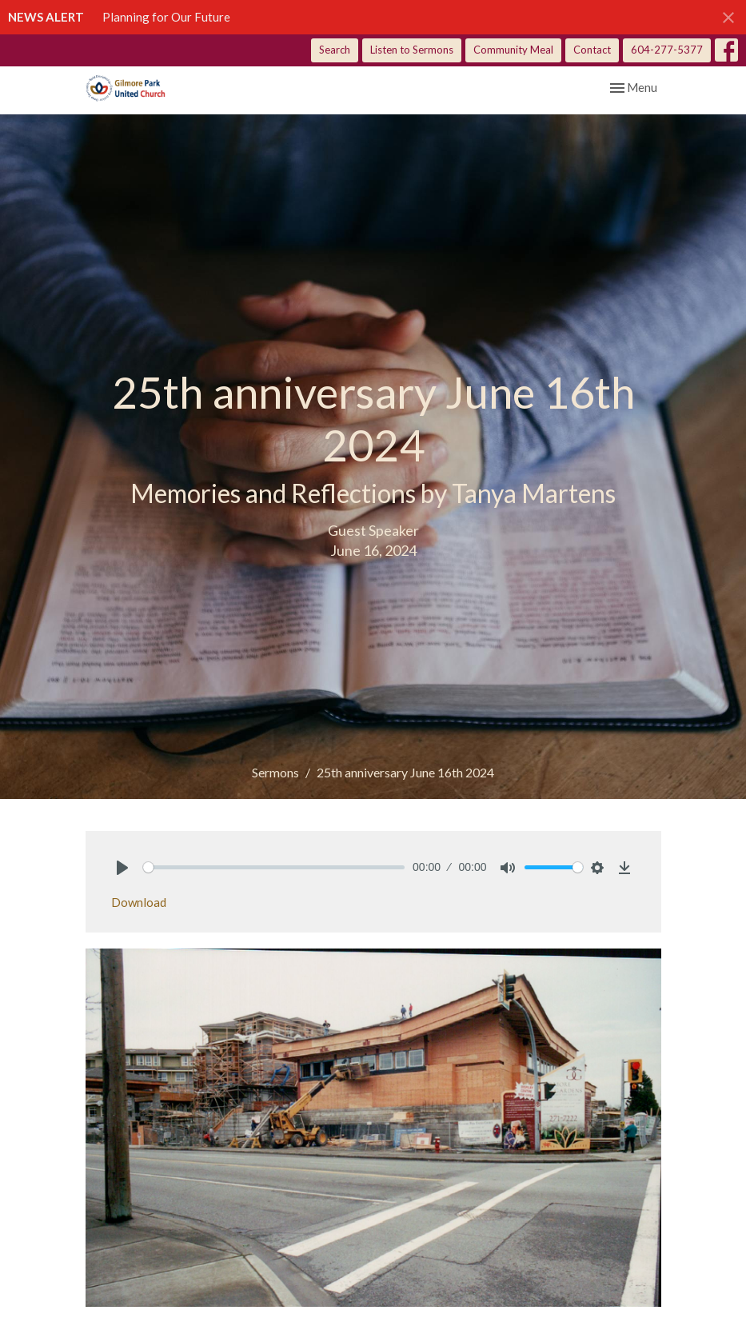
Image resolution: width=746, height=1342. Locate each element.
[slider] (274, 867)
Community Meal (513, 49)
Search (334, 49)
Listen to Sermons (411, 49)
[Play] (122, 868)
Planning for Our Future (166, 17)
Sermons (275, 772)
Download (138, 902)
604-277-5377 (667, 49)
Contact (592, 49)
